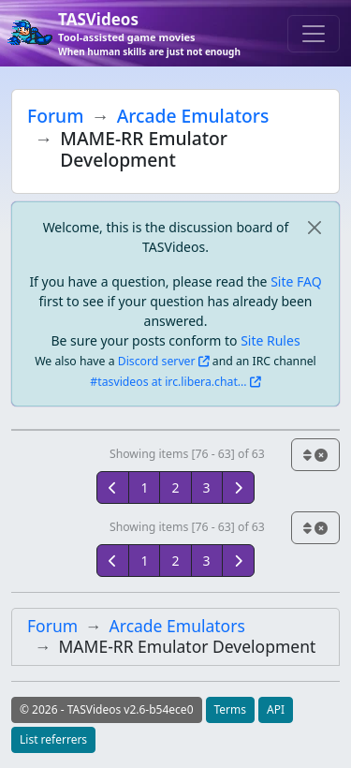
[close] (314, 227)
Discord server (157, 361)
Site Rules (270, 340)
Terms (230, 709)
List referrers (53, 739)
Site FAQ (296, 281)
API (276, 709)
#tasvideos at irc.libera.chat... (168, 382)
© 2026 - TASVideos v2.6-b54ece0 (107, 709)
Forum (55, 115)
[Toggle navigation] (313, 33)
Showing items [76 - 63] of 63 (187, 454)
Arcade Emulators (193, 115)
